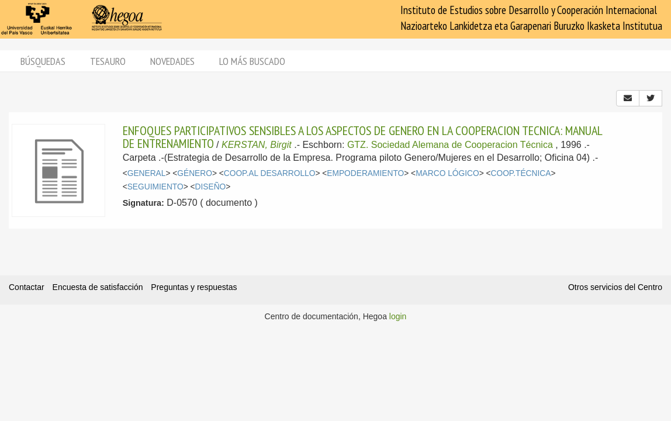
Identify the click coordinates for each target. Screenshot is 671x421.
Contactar (26, 287)
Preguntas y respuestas (194, 287)
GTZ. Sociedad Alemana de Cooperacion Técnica (450, 145)
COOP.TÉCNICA (521, 173)
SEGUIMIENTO (155, 186)
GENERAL (146, 173)
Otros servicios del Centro (615, 287)
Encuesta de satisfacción (98, 287)
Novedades (172, 61)
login (398, 316)
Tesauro (108, 61)
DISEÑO (210, 186)
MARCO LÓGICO (447, 173)
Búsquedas (42, 61)
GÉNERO (194, 173)
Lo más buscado (252, 61)
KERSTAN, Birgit (257, 145)
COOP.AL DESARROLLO (270, 173)
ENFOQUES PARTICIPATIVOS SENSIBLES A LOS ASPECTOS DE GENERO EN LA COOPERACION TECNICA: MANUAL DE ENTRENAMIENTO (362, 136)
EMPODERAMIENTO (365, 173)
